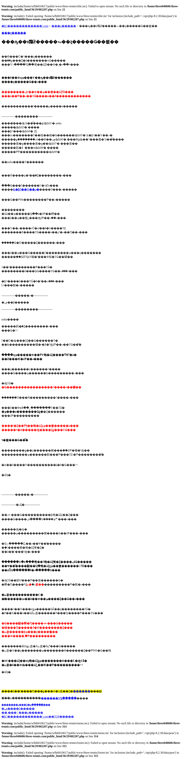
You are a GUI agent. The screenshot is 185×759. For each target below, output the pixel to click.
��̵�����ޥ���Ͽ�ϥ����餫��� (25, 704)
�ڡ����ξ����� (18, 708)
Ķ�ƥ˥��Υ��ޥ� (26, 189)
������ (81, 691)
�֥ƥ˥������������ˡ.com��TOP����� (37, 716)
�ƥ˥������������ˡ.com (24, 26)
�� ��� (9, 712)
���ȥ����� (63, 26)
